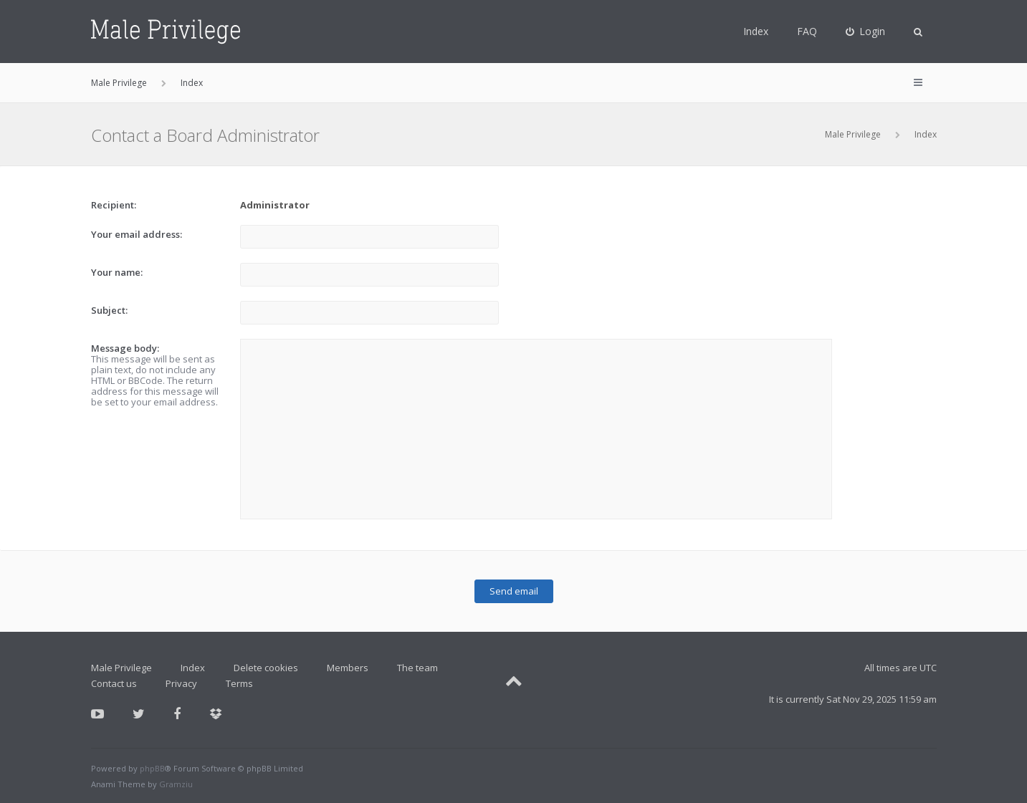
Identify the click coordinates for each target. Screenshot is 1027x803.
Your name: (117, 272)
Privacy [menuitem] (181, 683)
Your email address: (136, 234)
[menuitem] (865, 31)
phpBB (152, 768)
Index (755, 31)
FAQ (807, 31)
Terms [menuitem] (239, 683)
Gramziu (176, 784)
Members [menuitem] (347, 667)
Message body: (125, 348)
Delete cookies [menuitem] (266, 667)
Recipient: (113, 204)
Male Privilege (853, 134)
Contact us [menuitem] (114, 683)
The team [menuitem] (417, 667)
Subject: (109, 310)
